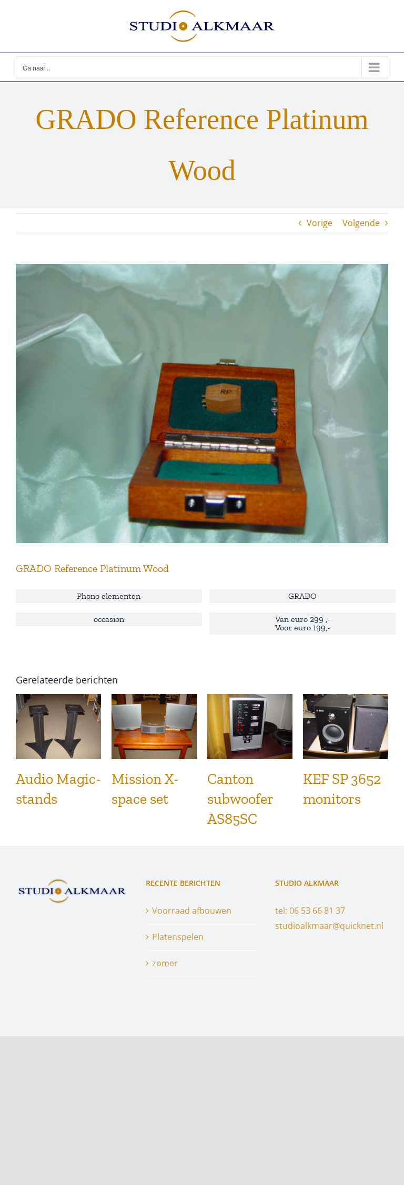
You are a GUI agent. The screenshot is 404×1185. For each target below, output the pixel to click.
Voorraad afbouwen (191, 910)
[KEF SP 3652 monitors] (345, 700)
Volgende (361, 223)
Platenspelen (178, 937)
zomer (165, 963)
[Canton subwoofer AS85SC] (249, 700)
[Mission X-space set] (154, 700)
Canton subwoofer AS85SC (240, 799)
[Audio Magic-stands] (58, 700)
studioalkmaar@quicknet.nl (329, 926)
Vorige (319, 223)
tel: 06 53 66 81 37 (310, 910)
